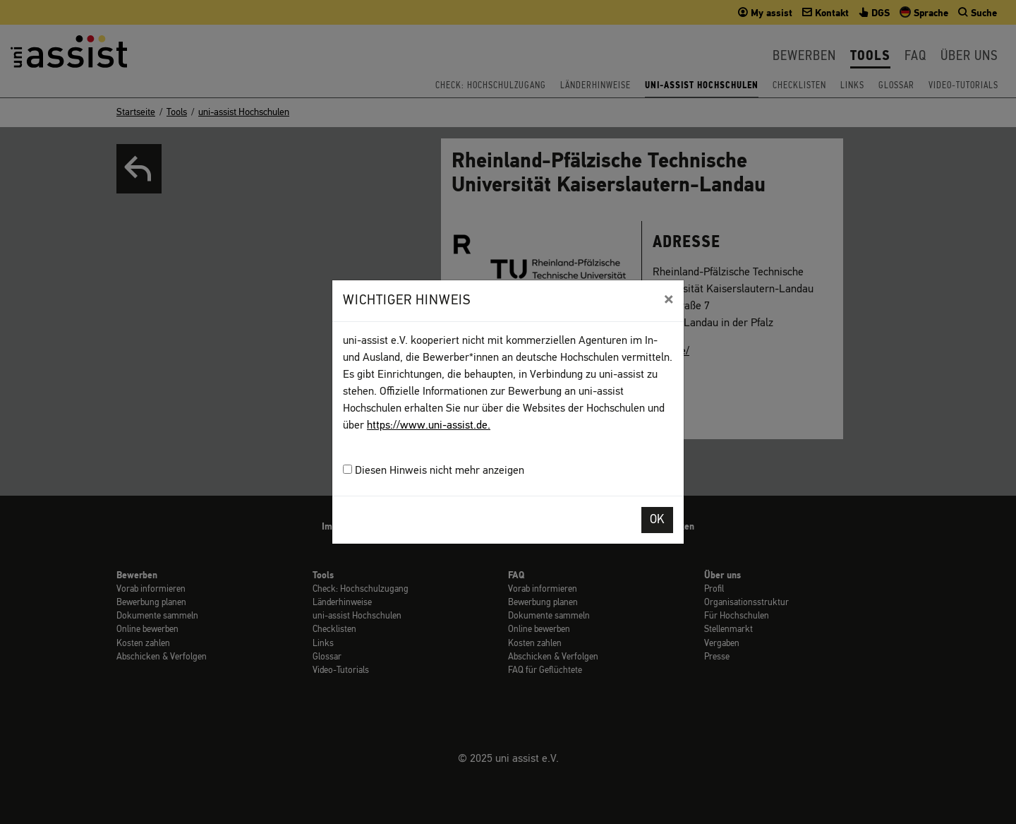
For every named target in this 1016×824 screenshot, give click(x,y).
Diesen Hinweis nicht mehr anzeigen (433, 471)
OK (657, 520)
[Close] (668, 299)
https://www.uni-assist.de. (428, 425)
